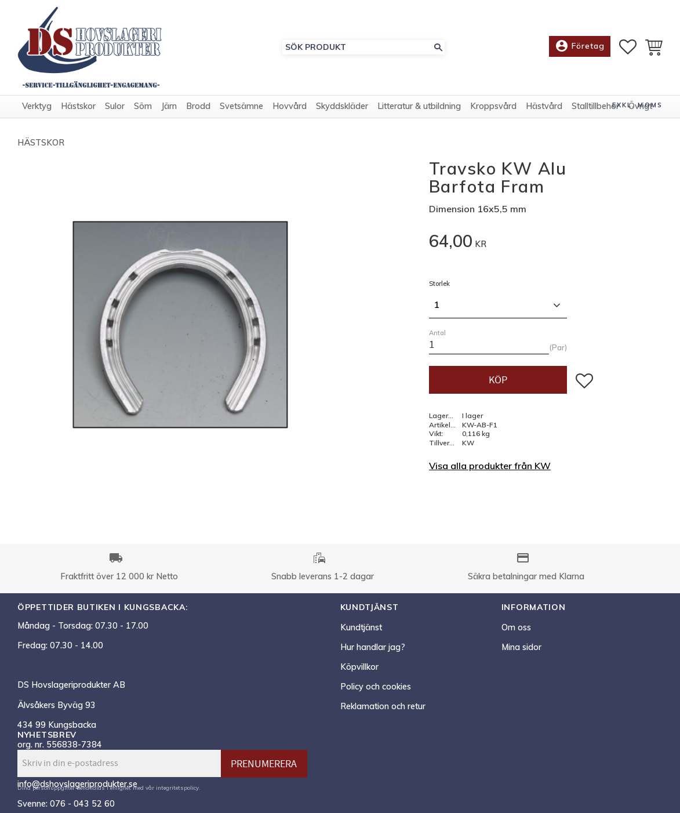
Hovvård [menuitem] (289, 106)
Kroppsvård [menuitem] (493, 106)
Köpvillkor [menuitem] (359, 667)
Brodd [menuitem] (198, 106)
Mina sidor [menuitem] (521, 647)
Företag (580, 46)
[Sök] (438, 47)
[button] (628, 47)
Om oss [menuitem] (516, 627)
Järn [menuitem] (169, 106)
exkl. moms (637, 105)
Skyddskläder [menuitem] (342, 106)
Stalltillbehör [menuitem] (595, 106)
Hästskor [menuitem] (78, 106)
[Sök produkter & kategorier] (357, 47)
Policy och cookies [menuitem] (375, 686)
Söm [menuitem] (143, 106)
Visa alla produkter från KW (490, 465)
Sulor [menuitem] (115, 106)
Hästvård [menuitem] (544, 106)
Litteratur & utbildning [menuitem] (419, 106)
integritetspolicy (177, 787)
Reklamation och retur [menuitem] (383, 706)
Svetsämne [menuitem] (241, 106)
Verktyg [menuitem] (37, 106)
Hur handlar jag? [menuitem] (372, 647)
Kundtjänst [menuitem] (361, 627)
